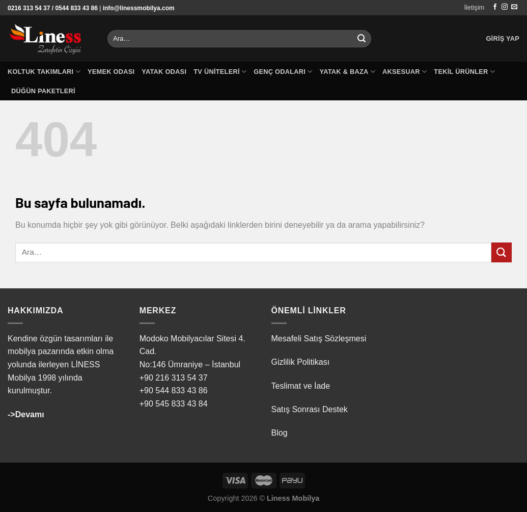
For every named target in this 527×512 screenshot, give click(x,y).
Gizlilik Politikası (300, 362)
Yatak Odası (164, 71)
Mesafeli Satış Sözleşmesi (319, 338)
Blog (279, 432)
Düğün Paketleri (43, 91)
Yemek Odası (111, 71)
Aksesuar (404, 71)
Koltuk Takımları (44, 71)
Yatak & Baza (347, 71)
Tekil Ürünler (464, 71)
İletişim (474, 7)
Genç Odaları (283, 71)
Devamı (29, 414)
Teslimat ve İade (300, 386)
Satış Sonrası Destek (309, 409)
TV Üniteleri (219, 71)
